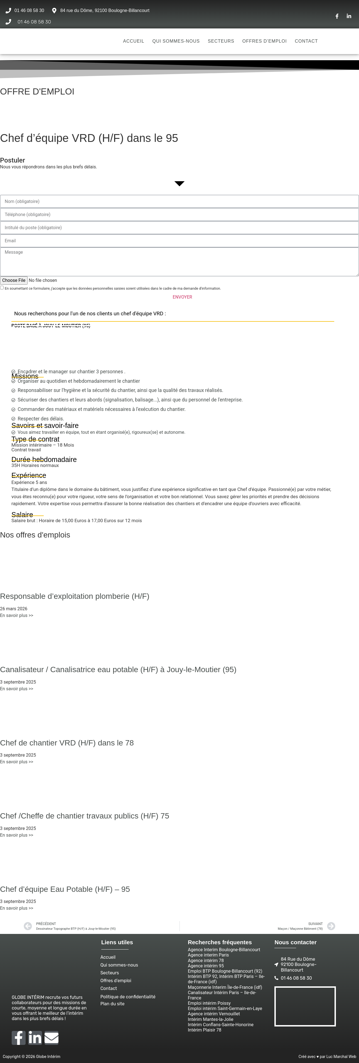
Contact (306, 41)
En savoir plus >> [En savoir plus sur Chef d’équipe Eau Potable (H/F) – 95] (16, 908)
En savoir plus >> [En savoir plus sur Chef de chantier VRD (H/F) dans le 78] (16, 761)
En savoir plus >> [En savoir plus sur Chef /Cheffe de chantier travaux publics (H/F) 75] (16, 835)
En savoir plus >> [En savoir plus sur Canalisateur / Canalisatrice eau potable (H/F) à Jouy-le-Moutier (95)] (16, 688)
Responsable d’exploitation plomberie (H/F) (74, 596)
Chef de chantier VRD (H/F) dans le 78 (67, 742)
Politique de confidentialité (128, 996)
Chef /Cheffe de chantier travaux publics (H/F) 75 (84, 816)
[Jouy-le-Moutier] (173, 349)
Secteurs (221, 41)
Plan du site (112, 1003)
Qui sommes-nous (176, 41)
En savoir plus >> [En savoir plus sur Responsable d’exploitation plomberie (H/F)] (16, 615)
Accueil (133, 41)
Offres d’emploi (264, 41)
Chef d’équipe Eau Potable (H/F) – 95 (65, 889)
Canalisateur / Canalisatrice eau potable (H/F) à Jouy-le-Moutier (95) (118, 669)
